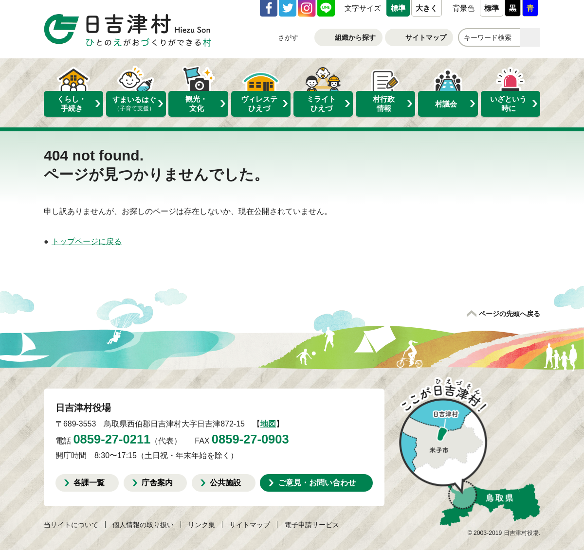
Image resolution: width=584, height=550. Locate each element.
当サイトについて (71, 525)
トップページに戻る (87, 241)
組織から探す (355, 37)
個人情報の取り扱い (143, 525)
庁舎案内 (157, 482)
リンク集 (201, 525)
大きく (427, 8)
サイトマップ (425, 37)
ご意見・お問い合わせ (317, 482)
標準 (398, 8)
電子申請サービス (312, 525)
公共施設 (225, 482)
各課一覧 (89, 482)
